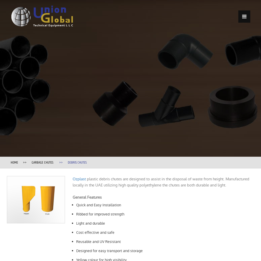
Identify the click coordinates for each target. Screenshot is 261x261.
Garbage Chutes (42, 162)
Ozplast (79, 179)
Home (14, 162)
